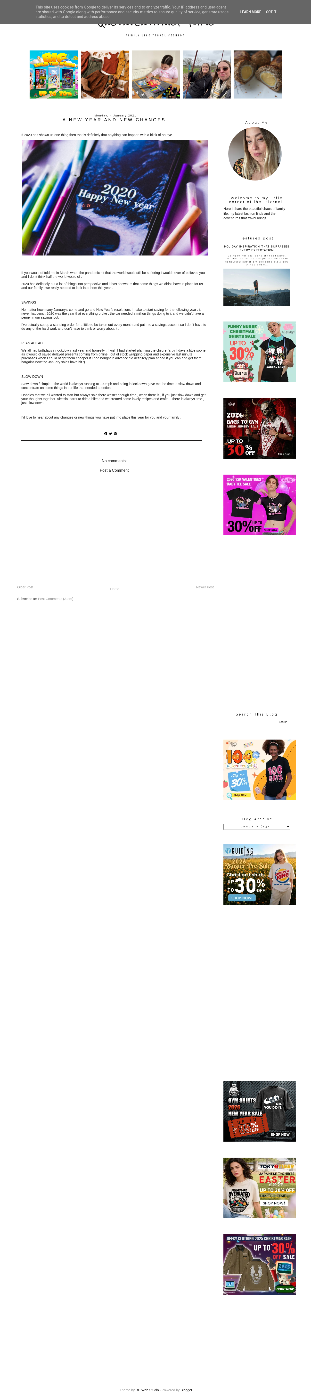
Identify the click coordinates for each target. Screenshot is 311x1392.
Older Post (25, 587)
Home (114, 589)
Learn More (250, 12)
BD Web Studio (147, 1390)
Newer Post (205, 587)
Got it (271, 12)
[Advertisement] (256, 624)
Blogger (186, 1390)
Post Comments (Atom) (55, 599)
